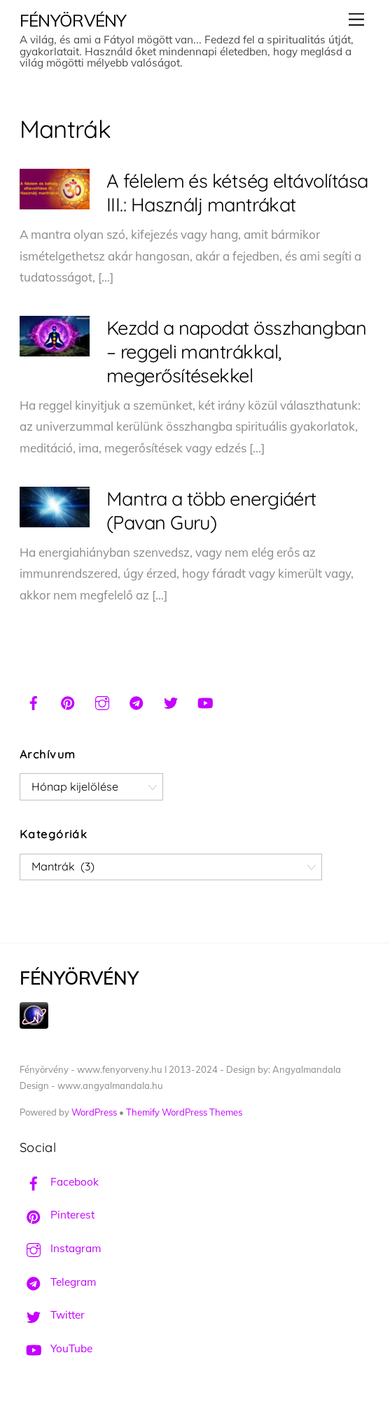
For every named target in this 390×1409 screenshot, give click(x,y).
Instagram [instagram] (60, 1248)
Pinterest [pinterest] (57, 1214)
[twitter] (171, 701)
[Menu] (356, 19)
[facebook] (34, 701)
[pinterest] (68, 701)
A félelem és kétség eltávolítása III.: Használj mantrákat (237, 192)
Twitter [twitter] (52, 1314)
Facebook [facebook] (59, 1181)
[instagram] (102, 701)
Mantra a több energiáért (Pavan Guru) (211, 510)
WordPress (94, 1112)
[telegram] (137, 701)
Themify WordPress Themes (184, 1112)
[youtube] (205, 701)
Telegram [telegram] (58, 1282)
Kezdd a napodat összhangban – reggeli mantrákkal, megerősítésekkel (236, 351)
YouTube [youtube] (56, 1348)
